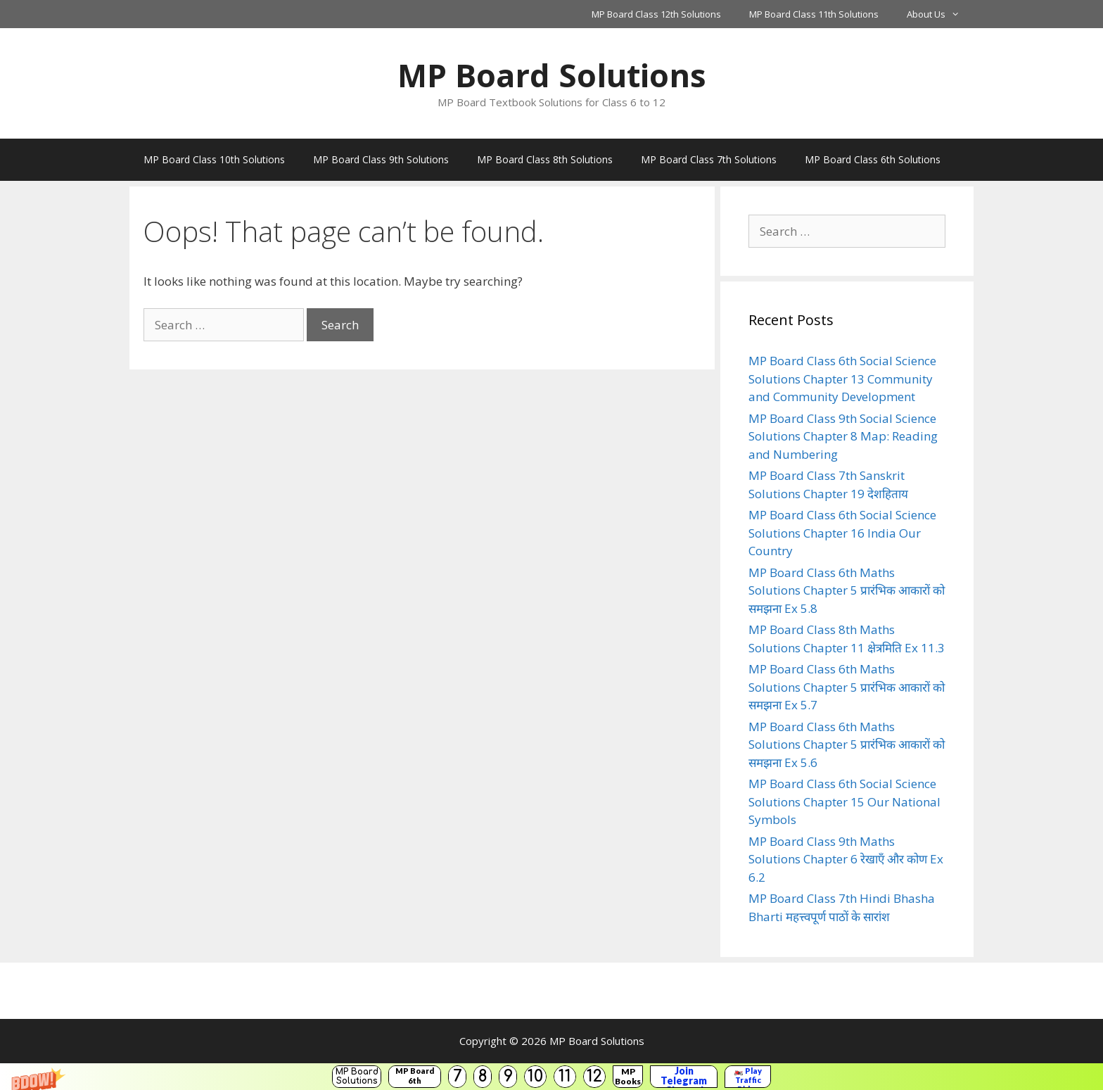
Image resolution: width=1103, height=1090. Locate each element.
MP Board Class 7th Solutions (709, 159)
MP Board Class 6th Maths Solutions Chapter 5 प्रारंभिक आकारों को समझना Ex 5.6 (846, 744)
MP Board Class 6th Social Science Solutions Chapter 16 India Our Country (842, 533)
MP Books (628, 1076)
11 (565, 1076)
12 (594, 1076)
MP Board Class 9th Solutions (381, 159)
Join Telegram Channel (684, 1076)
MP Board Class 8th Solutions (545, 159)
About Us (940, 14)
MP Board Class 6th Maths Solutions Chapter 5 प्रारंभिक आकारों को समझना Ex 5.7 (846, 687)
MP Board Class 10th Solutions (214, 159)
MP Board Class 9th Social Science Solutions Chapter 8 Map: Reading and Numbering (843, 436)
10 (535, 1076)
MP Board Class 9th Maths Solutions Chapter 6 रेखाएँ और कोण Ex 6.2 (845, 859)
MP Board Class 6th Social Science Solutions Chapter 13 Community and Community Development (842, 379)
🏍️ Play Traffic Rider (748, 1076)
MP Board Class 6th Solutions (873, 159)
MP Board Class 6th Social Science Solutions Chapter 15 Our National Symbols (844, 801)
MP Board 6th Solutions (414, 1076)
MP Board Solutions (357, 1076)
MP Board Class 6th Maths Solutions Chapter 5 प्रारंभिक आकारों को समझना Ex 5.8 (846, 590)
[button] (551, 1076)
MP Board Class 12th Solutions (656, 14)
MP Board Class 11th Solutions (814, 14)
